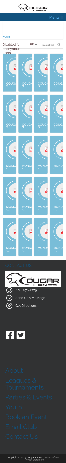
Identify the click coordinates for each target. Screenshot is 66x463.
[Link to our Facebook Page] (10, 335)
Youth (13, 407)
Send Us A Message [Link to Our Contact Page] (30, 298)
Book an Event (26, 417)
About (14, 370)
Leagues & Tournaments (24, 384)
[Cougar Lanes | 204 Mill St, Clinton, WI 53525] (33, 7)
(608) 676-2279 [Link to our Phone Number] (26, 290)
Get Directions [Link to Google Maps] (26, 305)
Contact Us (21, 436)
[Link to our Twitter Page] (21, 335)
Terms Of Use (52, 457)
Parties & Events (28, 397)
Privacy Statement (34, 459)
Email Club (21, 426)
